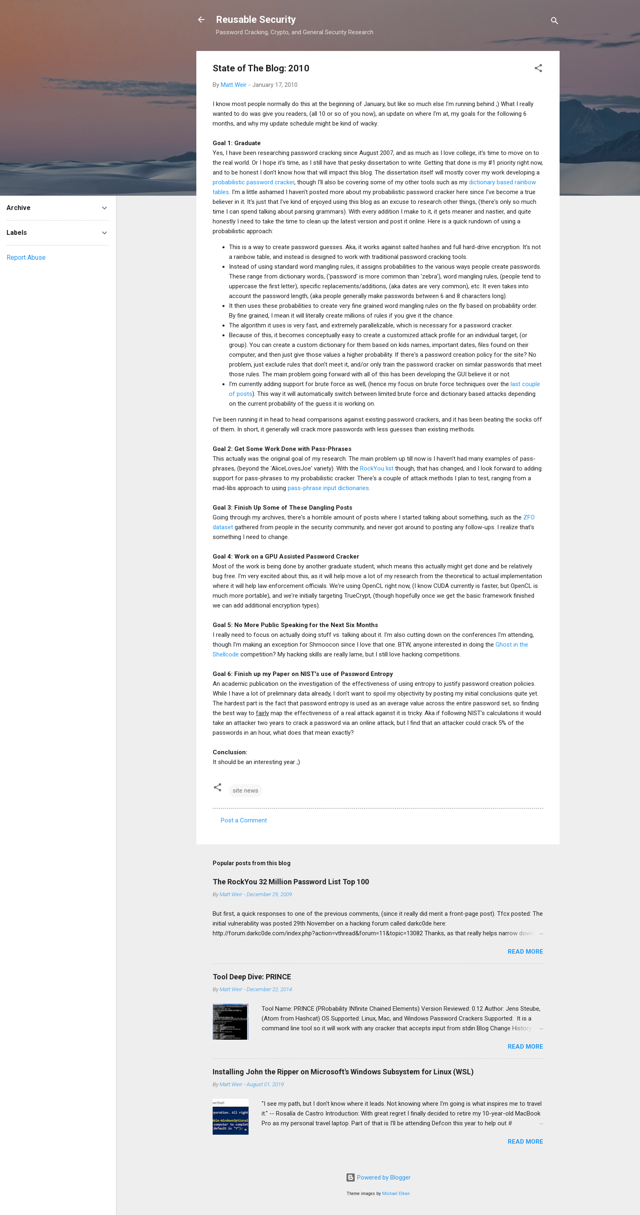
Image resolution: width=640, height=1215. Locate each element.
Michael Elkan (396, 1193)
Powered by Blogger (378, 1177)
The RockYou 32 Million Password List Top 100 (291, 881)
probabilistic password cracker (253, 182)
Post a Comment (244, 820)
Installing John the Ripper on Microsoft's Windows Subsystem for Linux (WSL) (343, 1071)
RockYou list (376, 468)
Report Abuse (26, 257)
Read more (525, 951)
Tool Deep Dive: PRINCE (252, 976)
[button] (538, 69)
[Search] (555, 22)
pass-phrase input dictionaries (328, 488)
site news (245, 790)
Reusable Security (256, 19)
